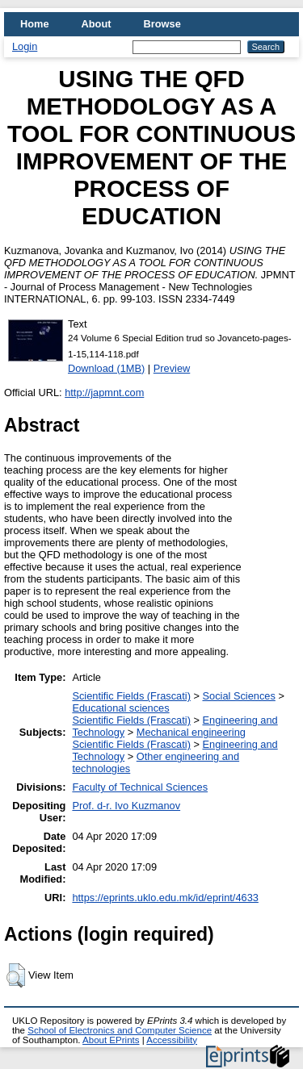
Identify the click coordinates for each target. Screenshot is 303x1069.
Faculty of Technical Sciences (140, 787)
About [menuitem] (97, 24)
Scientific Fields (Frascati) (131, 696)
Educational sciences (120, 708)
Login (24, 46)
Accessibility (171, 1040)
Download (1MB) (106, 368)
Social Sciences (238, 696)
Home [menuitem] (34, 24)
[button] (15, 975)
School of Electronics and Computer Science (119, 1030)
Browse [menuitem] (162, 24)
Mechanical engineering (191, 732)
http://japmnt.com (104, 392)
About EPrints (110, 1040)
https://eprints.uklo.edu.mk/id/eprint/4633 (165, 898)
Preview (172, 368)
